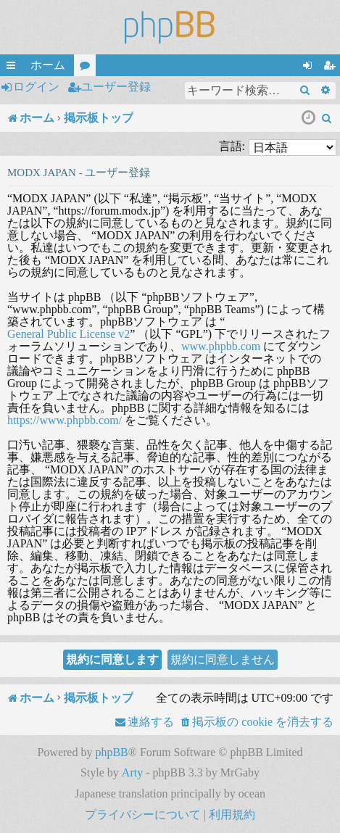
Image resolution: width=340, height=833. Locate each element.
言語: (232, 146)
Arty (132, 772)
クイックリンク (14, 67)
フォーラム (88, 67)
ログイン (36, 86)
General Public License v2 (68, 334)
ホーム (47, 65)
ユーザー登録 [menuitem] (332, 67)
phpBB (111, 752)
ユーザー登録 (116, 86)
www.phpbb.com (220, 346)
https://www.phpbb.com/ (64, 420)
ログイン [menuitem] (310, 67)
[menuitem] (326, 118)
